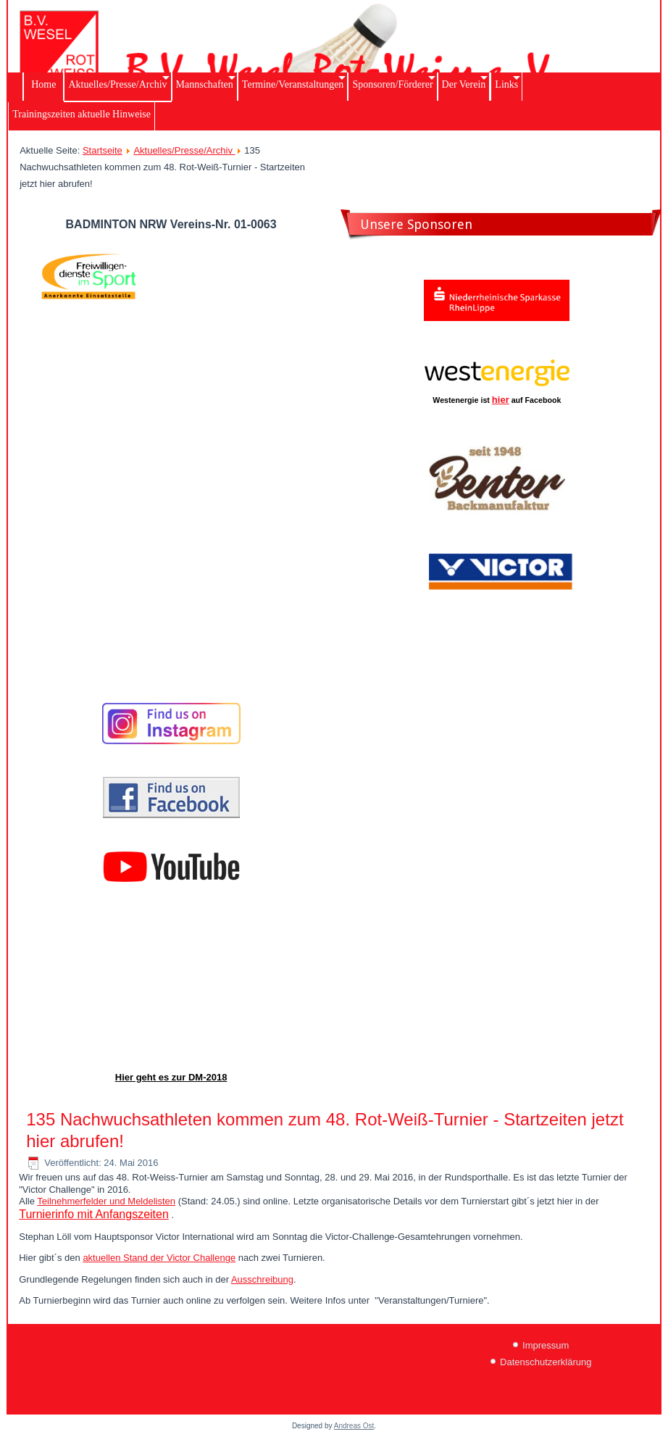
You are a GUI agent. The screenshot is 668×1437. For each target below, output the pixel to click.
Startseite (102, 150)
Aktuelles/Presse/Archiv (184, 150)
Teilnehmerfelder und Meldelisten (106, 1201)
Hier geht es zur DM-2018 (171, 1077)
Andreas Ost (354, 1426)
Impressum (545, 1345)
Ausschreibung (262, 1279)
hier (500, 399)
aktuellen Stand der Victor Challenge (159, 1257)
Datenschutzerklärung (545, 1362)
